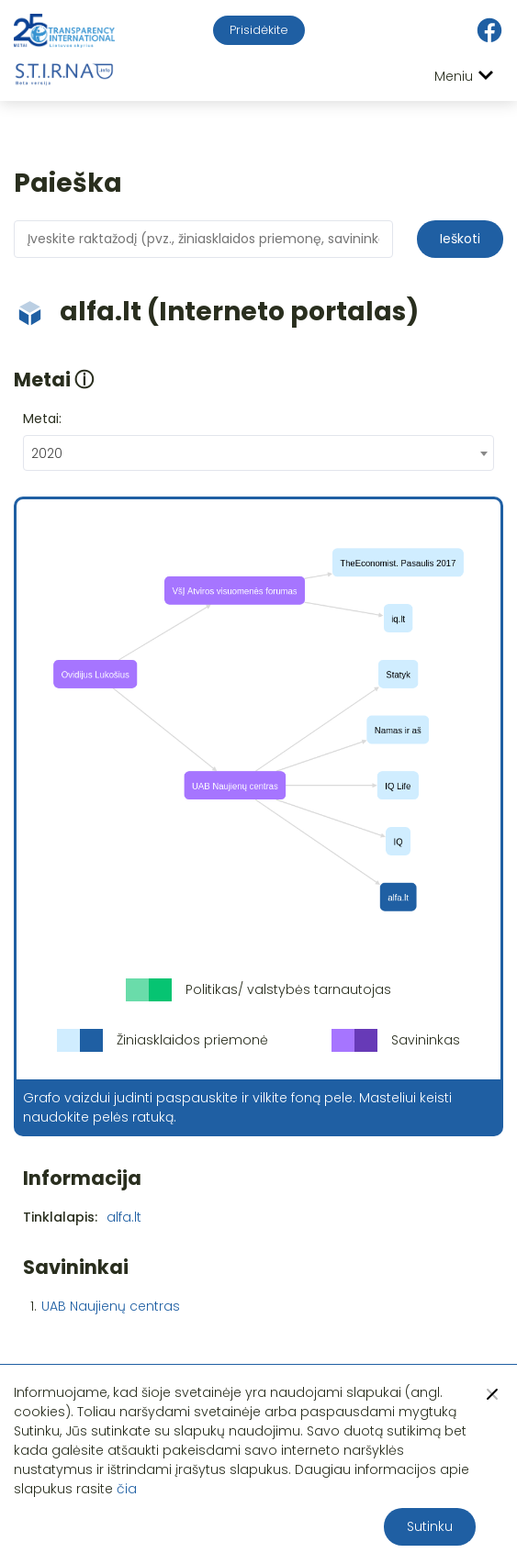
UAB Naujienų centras (110, 1306)
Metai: (42, 418)
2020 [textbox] (46, 453)
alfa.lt (124, 1217)
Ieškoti (460, 238)
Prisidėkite (259, 30)
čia (127, 1489)
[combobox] (258, 453)
